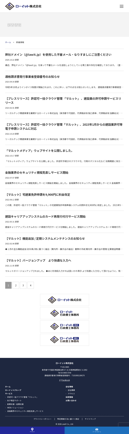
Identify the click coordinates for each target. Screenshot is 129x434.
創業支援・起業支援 (15, 404)
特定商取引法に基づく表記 (68, 419)
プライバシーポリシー (42, 419)
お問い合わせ (71, 400)
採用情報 (69, 397)
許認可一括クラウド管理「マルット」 (22, 397)
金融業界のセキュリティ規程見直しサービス (25, 411)
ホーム (8, 42)
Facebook (66, 380)
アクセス (71, 393)
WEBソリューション (15, 407)
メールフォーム (97, 431)
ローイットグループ (13, 390)
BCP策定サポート (14, 400)
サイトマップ (90, 419)
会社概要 (71, 390)
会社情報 (69, 386)
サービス (8, 393)
